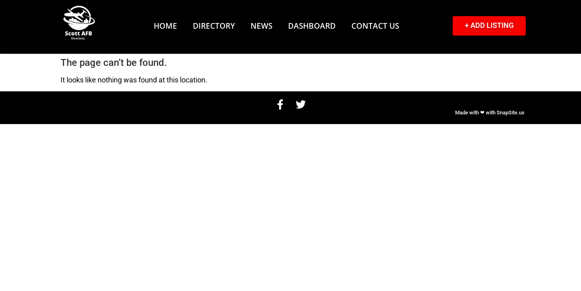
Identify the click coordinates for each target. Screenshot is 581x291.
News (261, 25)
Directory (214, 25)
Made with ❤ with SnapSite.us (490, 113)
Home (165, 25)
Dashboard (312, 25)
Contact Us (375, 25)
